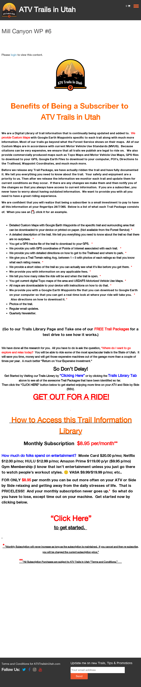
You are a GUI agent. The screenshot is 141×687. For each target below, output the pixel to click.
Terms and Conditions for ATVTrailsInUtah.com (31, 663)
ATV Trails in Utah (39, 9)
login (14, 54)
